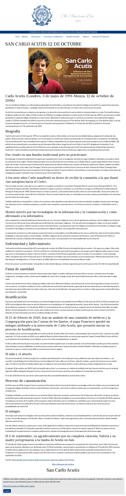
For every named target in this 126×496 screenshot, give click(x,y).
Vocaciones (35, 36)
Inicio (17, 36)
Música (86, 36)
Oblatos (24, 36)
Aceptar (7, 491)
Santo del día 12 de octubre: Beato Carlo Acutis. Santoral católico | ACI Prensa (43, 460)
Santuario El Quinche (100, 36)
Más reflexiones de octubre (63, 464)
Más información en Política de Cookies (19, 486)
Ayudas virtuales (72, 36)
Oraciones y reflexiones (53, 36)
